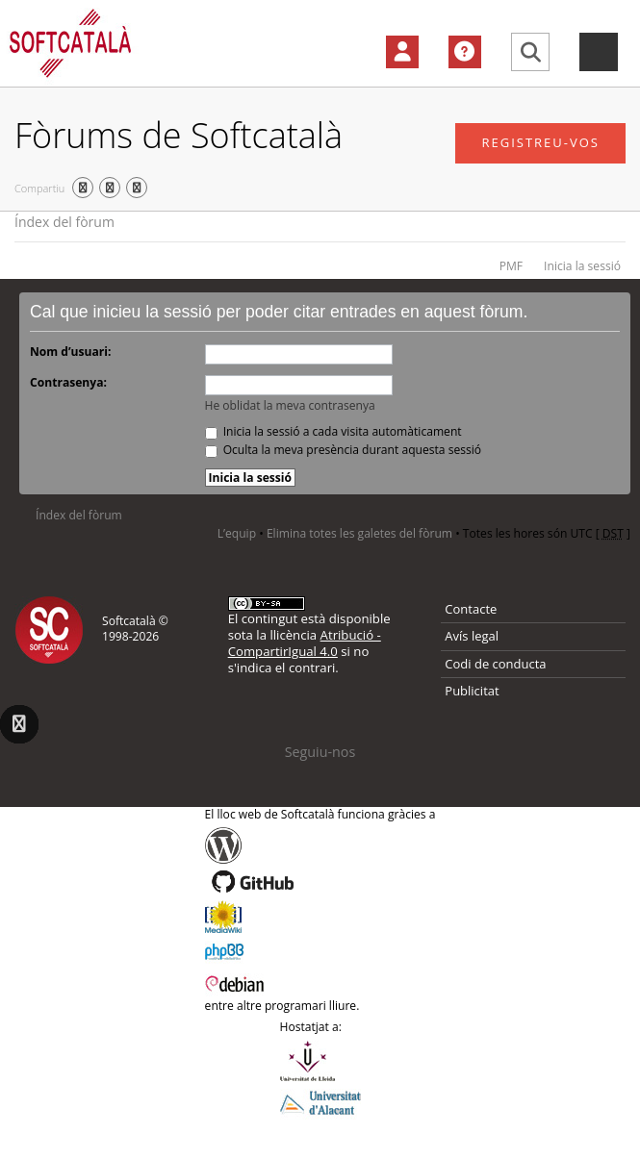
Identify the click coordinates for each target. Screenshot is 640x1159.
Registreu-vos (540, 142)
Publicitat (472, 690)
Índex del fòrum (64, 222)
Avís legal (472, 635)
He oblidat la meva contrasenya (290, 405)
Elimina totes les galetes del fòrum (359, 533)
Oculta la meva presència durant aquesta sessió (343, 449)
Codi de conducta (495, 663)
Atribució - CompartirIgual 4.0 (304, 643)
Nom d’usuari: (70, 351)
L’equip (237, 533)
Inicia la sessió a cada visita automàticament (333, 431)
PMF (511, 266)
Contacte (471, 608)
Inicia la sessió (582, 266)
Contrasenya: (68, 382)
